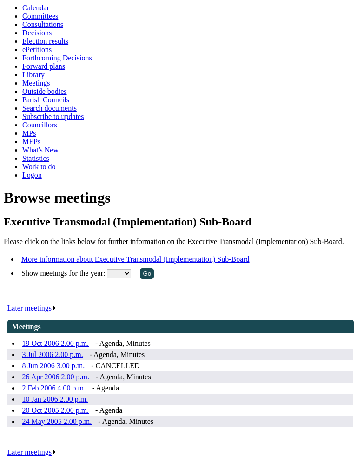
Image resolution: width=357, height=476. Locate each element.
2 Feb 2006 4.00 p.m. (54, 388)
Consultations (42, 24)
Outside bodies (44, 91)
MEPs (31, 141)
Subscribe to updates (53, 116)
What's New (40, 150)
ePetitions (37, 49)
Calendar (35, 8)
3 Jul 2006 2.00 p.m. (52, 354)
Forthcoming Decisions (57, 58)
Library (33, 75)
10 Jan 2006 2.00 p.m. (55, 399)
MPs (29, 133)
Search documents (49, 108)
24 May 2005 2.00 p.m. (57, 421)
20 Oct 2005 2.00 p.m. (55, 410)
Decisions (37, 33)
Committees (40, 16)
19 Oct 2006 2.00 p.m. (55, 343)
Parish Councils (45, 100)
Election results (45, 41)
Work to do (39, 167)
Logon (32, 175)
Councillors (39, 125)
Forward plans (43, 66)
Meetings (36, 83)
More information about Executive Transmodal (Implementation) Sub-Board (135, 259)
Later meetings (32, 308)
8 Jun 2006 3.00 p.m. (53, 366)
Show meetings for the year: (64, 273)
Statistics (35, 158)
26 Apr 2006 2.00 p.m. (55, 377)
